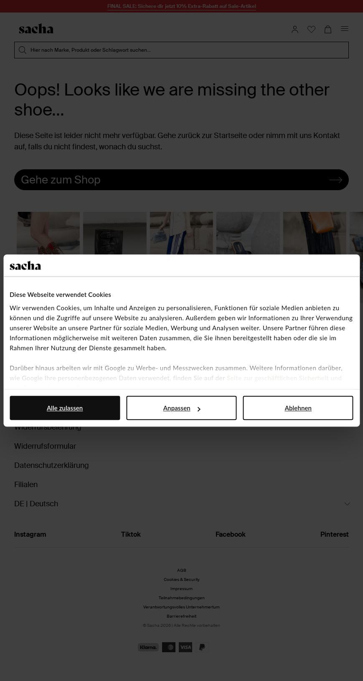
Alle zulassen (65, 408)
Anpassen (182, 408)
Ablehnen (298, 408)
